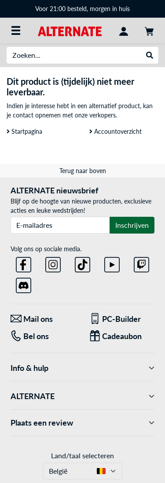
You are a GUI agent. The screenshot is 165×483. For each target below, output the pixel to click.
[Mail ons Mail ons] (43, 319)
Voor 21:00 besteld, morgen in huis (82, 8)
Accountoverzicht (115, 131)
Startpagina (24, 131)
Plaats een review (82, 423)
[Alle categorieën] (16, 30)
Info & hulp (82, 368)
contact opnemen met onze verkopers (64, 115)
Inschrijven (132, 225)
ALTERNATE (82, 396)
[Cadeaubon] (122, 336)
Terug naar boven (82, 170)
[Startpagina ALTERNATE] (70, 30)
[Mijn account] (123, 30)
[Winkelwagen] (149, 30)
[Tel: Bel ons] (43, 336)
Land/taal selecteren (82, 455)
